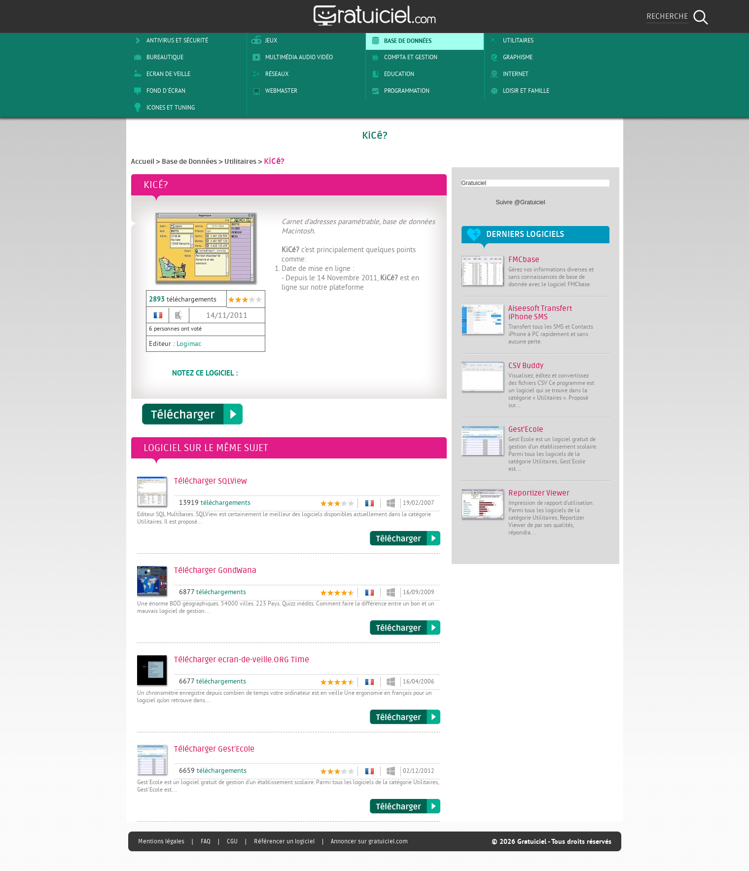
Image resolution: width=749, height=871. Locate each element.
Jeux (263, 40)
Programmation (398, 90)
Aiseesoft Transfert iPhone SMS (540, 312)
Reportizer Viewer (539, 493)
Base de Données (399, 40)
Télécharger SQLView (405, 538)
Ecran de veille (160, 74)
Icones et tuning (162, 107)
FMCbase (523, 260)
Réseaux (268, 74)
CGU (232, 841)
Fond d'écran (157, 90)
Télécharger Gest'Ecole (405, 806)
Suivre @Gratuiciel (520, 202)
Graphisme (510, 57)
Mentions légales (161, 841)
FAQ (206, 841)
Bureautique (156, 57)
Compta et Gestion (402, 57)
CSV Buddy (525, 366)
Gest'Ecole (525, 429)
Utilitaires (510, 40)
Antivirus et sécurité (169, 40)
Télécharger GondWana (405, 627)
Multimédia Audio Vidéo (291, 57)
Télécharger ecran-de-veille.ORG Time (405, 717)
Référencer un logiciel (284, 841)
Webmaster (273, 90)
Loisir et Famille (518, 90)
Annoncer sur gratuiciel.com (369, 841)
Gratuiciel (474, 183)
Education (391, 74)
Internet (508, 74)
